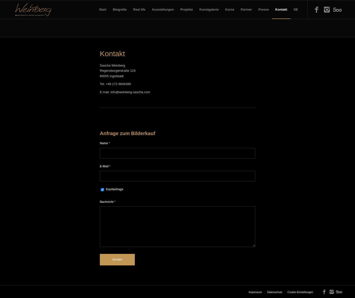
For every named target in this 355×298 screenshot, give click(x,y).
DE (296, 9)
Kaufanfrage (114, 189)
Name (105, 143)
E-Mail (105, 166)
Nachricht (107, 202)
